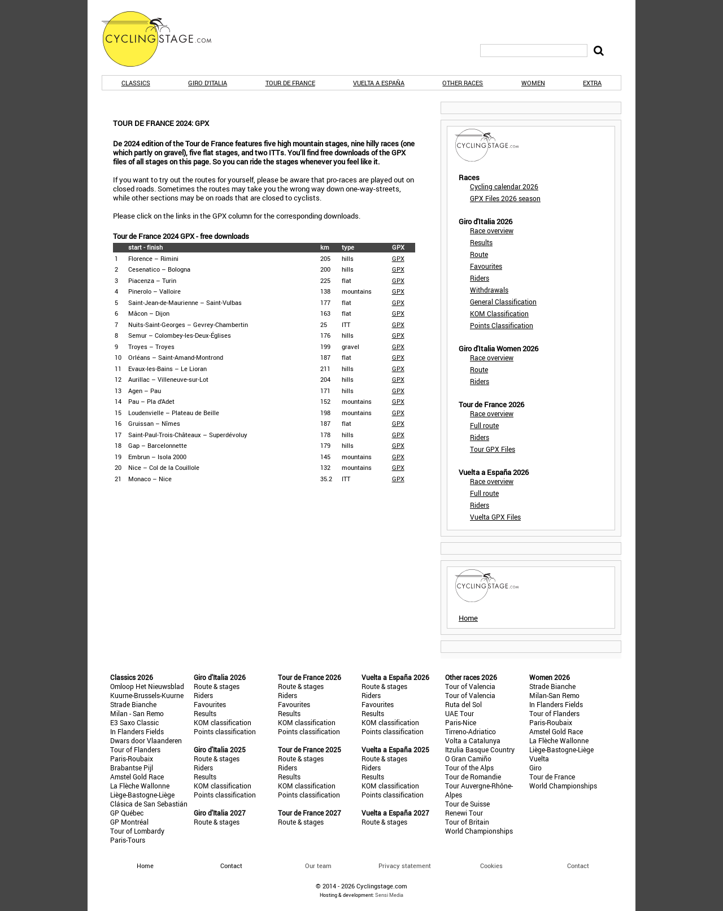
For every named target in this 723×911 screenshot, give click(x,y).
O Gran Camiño (468, 758)
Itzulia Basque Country (480, 749)
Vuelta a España (378, 83)
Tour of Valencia (470, 686)
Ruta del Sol (463, 704)
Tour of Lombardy (137, 830)
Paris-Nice (460, 722)
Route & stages (216, 686)
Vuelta (539, 758)
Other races (462, 83)
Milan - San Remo (137, 713)
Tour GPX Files (492, 449)
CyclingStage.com (164, 39)
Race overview (491, 230)
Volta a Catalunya (472, 740)
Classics (135, 83)
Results (481, 242)
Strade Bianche (133, 704)
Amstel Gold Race (137, 776)
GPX (398, 258)
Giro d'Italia (207, 83)
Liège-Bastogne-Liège (142, 794)
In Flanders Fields (137, 731)
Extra (592, 83)
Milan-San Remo (554, 695)
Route (479, 254)
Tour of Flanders (135, 749)
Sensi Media (389, 895)
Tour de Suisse (467, 803)
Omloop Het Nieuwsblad (147, 686)
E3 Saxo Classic (134, 722)
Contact (578, 865)
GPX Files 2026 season (505, 198)
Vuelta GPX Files (495, 516)
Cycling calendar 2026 (504, 186)
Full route (484, 425)
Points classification (225, 731)
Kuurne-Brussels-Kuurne (147, 695)
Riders (479, 277)
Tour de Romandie (473, 776)
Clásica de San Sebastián (149, 803)
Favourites (486, 266)
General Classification (503, 301)
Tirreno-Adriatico (470, 731)
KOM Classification (499, 313)
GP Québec (126, 812)
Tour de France (290, 83)
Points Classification (501, 325)
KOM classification (222, 722)
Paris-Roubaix (131, 758)
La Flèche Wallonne (139, 785)
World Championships (479, 830)
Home (468, 618)
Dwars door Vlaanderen (146, 740)
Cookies (491, 865)
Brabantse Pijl (131, 767)
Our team (318, 865)
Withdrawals (489, 289)
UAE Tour (459, 713)
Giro (535, 767)
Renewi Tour (464, 812)
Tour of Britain (467, 821)
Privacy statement (404, 865)
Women (533, 83)
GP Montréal (129, 821)
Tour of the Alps (469, 767)
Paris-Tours (127, 839)
